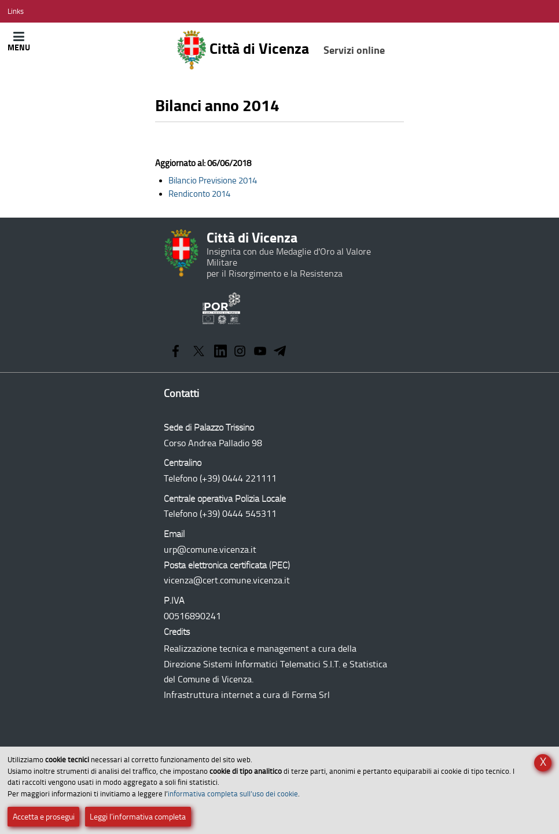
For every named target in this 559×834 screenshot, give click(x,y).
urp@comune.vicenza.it (210, 549)
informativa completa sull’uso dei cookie (233, 793)
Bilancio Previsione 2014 (212, 180)
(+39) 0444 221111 (238, 478)
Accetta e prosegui (44, 817)
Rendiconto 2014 (199, 194)
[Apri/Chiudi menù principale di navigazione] (19, 41)
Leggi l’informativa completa (138, 817)
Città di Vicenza (280, 49)
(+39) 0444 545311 (238, 513)
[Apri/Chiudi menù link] (15, 11)
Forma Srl (311, 694)
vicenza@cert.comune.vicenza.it (227, 580)
